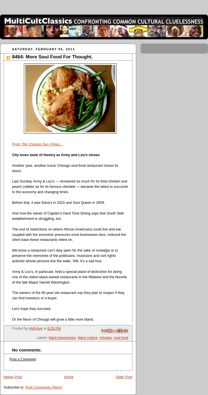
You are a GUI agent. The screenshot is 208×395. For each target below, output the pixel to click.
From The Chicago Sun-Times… (37, 144)
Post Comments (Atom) (43, 387)
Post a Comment (23, 359)
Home (69, 377)
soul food (121, 338)
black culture (88, 338)
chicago (106, 338)
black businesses (62, 338)
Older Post (124, 377)
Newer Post (13, 377)
